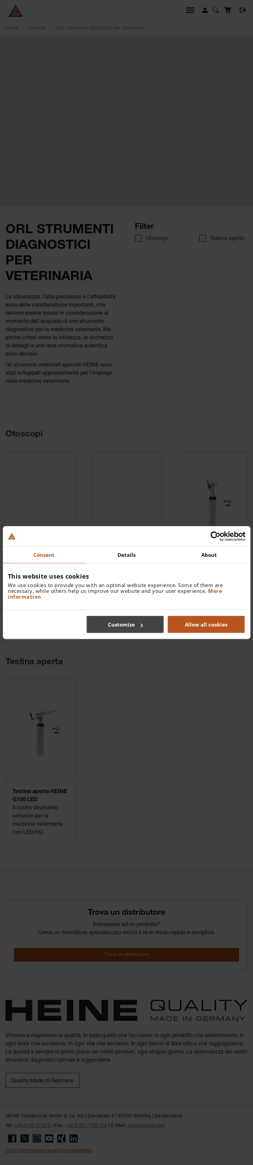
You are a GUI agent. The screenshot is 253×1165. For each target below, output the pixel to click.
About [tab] (209, 554)
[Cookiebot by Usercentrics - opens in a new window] (215, 536)
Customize (125, 624)
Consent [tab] (44, 554)
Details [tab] (126, 554)
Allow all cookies (206, 624)
